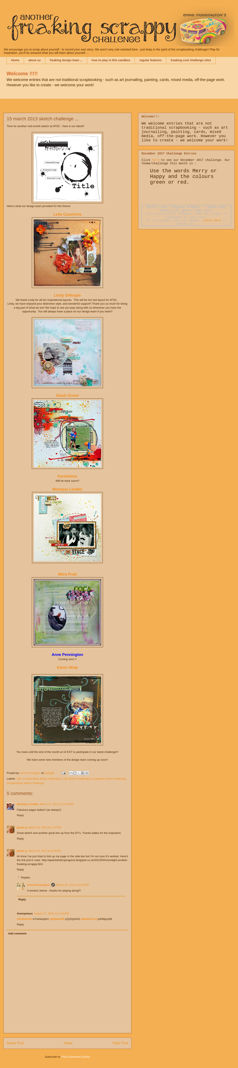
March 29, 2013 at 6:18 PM (72, 884)
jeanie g (22, 827)
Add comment (17, 933)
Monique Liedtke (67, 489)
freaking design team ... (66, 60)
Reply (20, 815)
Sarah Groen (67, 395)
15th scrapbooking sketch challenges (38, 778)
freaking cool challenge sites (191, 60)
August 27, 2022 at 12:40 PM (51, 913)
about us (34, 60)
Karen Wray (67, 667)
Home (15, 60)
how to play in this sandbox (111, 60)
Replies (25, 877)
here (155, 160)
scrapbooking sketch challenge (25, 783)
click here (212, 220)
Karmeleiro (67, 476)
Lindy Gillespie (67, 295)
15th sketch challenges (77, 778)
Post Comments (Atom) (76, 1056)
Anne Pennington (38, 884)
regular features (150, 60)
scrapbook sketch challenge (109, 778)
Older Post (120, 1043)
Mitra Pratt (67, 574)
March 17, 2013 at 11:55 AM (57, 804)
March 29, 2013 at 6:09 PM (44, 850)
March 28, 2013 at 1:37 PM (44, 827)
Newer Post (15, 1043)
